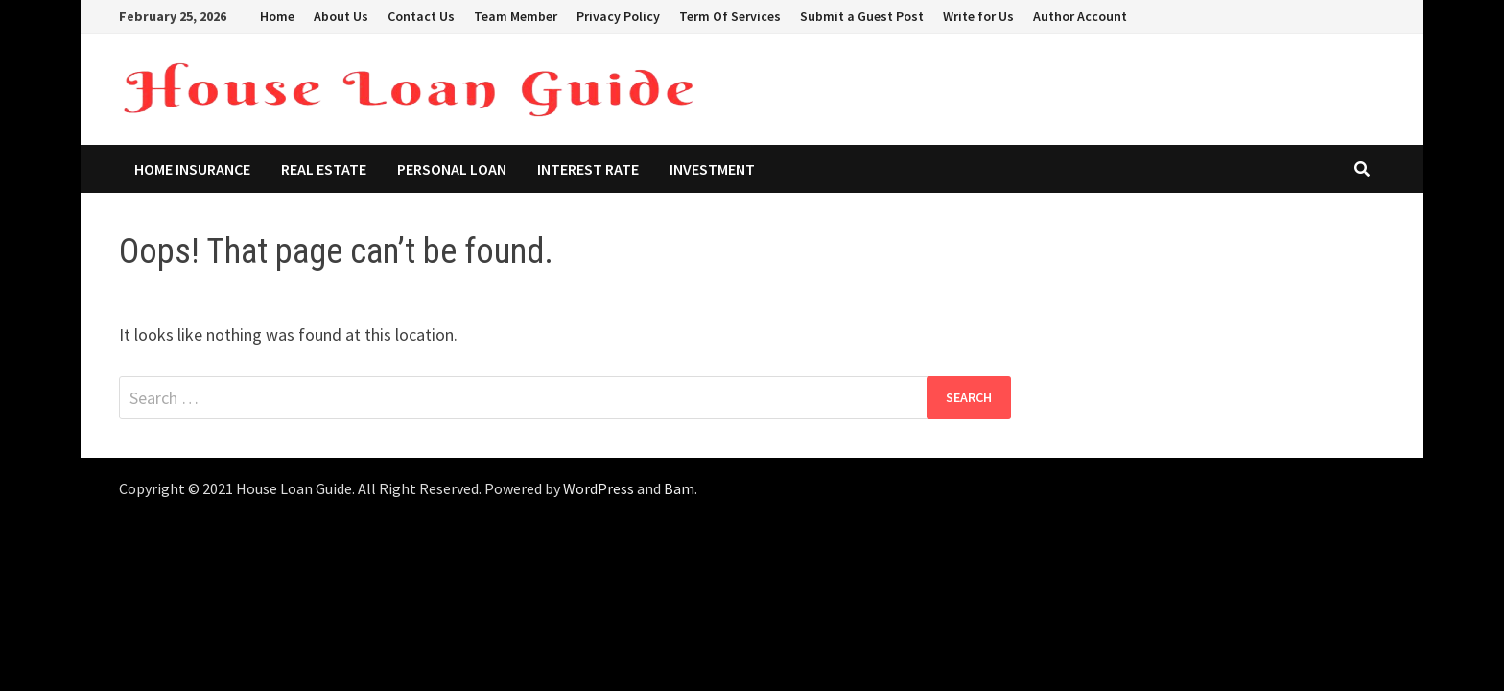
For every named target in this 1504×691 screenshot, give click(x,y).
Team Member (515, 16)
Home (277, 16)
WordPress (598, 488)
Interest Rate (588, 169)
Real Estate (323, 169)
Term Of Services (730, 16)
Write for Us (978, 16)
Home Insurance (192, 169)
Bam (679, 488)
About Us (341, 16)
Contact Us (421, 16)
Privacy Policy (618, 16)
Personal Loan (451, 169)
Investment (712, 169)
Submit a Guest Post (862, 16)
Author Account (1080, 16)
